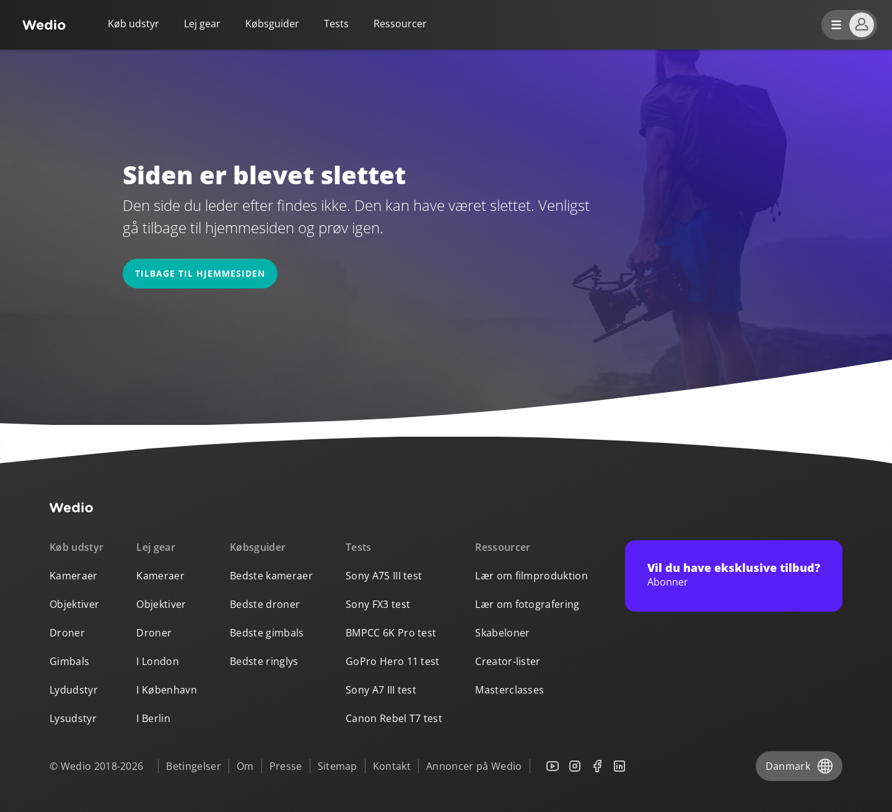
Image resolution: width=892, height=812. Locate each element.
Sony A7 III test (381, 690)
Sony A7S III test (384, 575)
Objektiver (74, 604)
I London (157, 661)
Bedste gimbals (267, 633)
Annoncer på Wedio (474, 766)
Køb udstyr (133, 23)
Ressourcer (502, 547)
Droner (67, 633)
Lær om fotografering (527, 604)
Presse (285, 766)
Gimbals (69, 661)
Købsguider (272, 23)
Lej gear (202, 23)
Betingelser (193, 766)
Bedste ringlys (264, 661)
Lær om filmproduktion (531, 575)
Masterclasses (509, 690)
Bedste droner (265, 604)
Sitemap (337, 766)
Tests (336, 23)
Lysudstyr (73, 718)
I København (166, 690)
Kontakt (392, 766)
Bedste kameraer (271, 575)
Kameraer (74, 575)
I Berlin (153, 718)
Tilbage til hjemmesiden (200, 273)
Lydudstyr (74, 690)
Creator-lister (507, 661)
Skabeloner (502, 633)
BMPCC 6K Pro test (391, 633)
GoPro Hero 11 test (393, 661)
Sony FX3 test (378, 604)
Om (245, 766)
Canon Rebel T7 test (394, 718)
